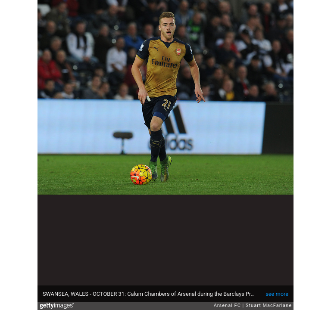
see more (276, 294)
